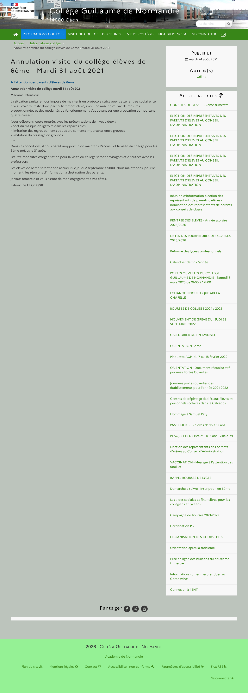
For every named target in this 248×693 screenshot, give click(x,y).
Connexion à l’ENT (184, 590)
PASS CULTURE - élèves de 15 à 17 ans (197, 425)
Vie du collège (140, 34)
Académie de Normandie (124, 657)
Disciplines (112, 34)
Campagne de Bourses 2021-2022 (194, 515)
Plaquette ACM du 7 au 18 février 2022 (198, 357)
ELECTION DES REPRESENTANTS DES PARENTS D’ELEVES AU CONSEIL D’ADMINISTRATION (198, 120)
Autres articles (201, 95)
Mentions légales (64, 667)
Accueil (19, 43)
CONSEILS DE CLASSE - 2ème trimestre (199, 105)
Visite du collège (83, 34)
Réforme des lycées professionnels (195, 251)
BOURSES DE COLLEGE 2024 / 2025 (196, 309)
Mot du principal (173, 34)
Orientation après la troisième (192, 548)
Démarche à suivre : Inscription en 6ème (200, 489)
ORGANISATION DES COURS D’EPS (196, 537)
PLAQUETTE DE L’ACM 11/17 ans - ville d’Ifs (201, 436)
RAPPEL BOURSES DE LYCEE (190, 478)
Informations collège (43, 34)
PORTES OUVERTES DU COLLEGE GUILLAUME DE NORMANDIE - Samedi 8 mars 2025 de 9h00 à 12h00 (200, 278)
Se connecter (204, 34)
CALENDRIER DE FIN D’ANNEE (193, 335)
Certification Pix (182, 526)
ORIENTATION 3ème (185, 346)
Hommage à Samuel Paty (188, 414)
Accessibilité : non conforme (131, 667)
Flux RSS (218, 667)
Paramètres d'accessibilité (183, 667)
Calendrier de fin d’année (189, 262)
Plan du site (32, 667)
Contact (93, 667)
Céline (201, 77)
